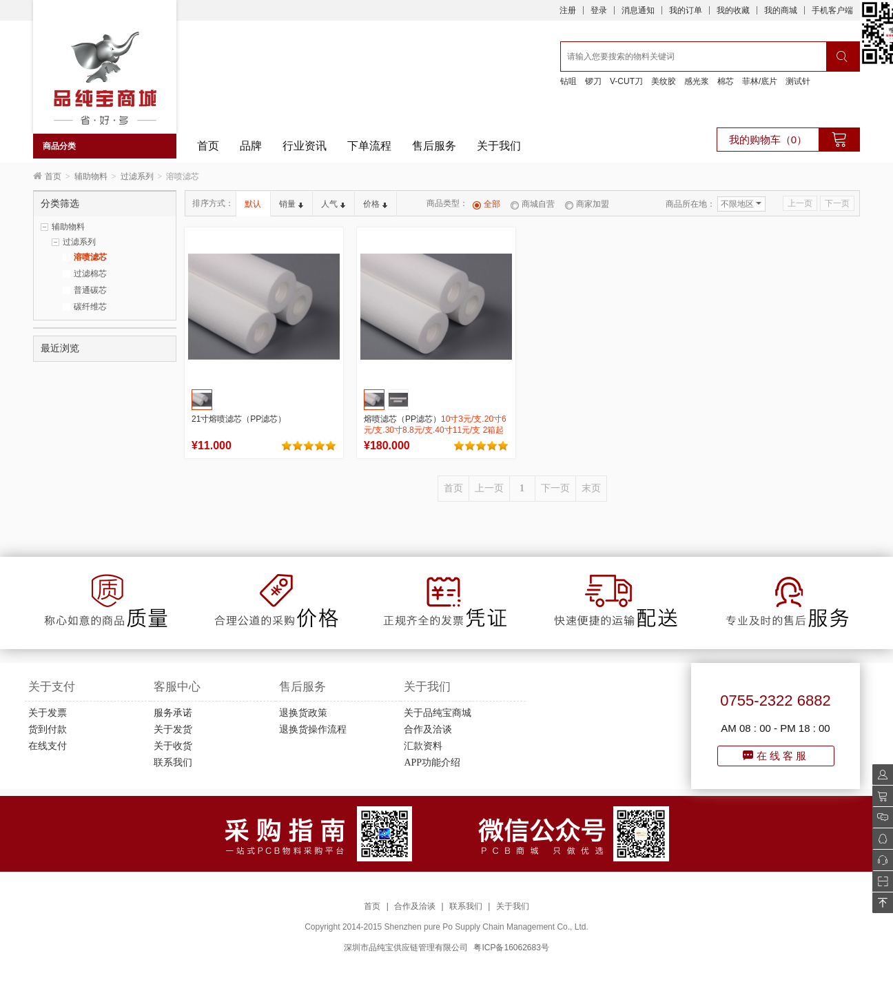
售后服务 (434, 146)
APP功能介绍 (432, 762)
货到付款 (47, 729)
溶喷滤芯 (90, 257)
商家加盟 (587, 204)
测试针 (798, 81)
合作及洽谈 (428, 729)
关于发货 (173, 729)
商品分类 (59, 146)
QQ (878, 838)
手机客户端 (832, 10)
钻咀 (568, 81)
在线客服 (776, 755)
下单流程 (369, 146)
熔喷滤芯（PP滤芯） (435, 430)
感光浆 (696, 81)
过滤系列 (137, 176)
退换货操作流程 (313, 729)
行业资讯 (305, 146)
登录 (599, 10)
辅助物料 (90, 176)
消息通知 (638, 10)
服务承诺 (173, 713)
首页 (208, 146)
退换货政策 (303, 713)
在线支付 (47, 746)
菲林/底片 (759, 81)
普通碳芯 (90, 290)
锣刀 (593, 81)
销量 (291, 204)
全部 (486, 204)
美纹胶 (663, 81)
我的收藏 (733, 10)
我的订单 (685, 10)
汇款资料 (423, 746)
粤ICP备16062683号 (510, 947)
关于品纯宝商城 (437, 713)
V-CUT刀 (626, 81)
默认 (253, 204)
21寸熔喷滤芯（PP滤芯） (239, 419)
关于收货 (173, 746)
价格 (375, 204)
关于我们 (499, 146)
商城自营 (533, 204)
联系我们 (173, 762)
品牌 (251, 146)
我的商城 (780, 10)
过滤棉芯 (90, 273)
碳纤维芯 (90, 306)
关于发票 (47, 713)
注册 (568, 10)
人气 (333, 204)
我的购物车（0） (768, 139)
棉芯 (725, 81)
